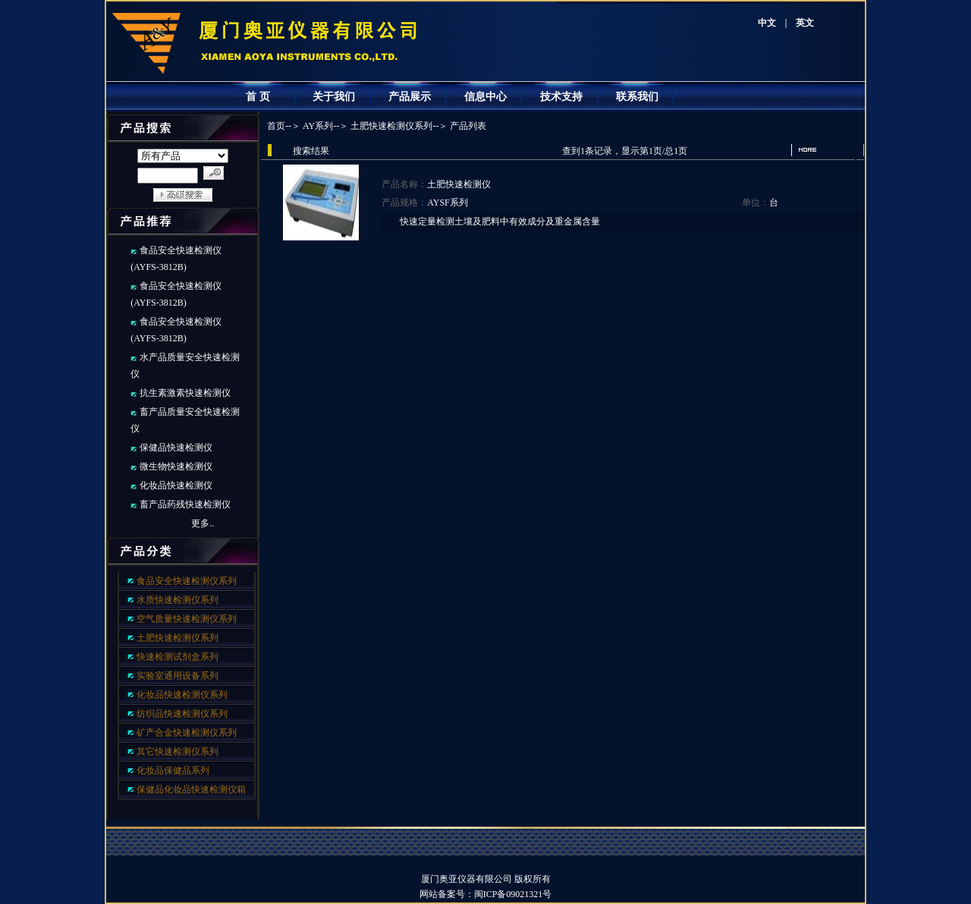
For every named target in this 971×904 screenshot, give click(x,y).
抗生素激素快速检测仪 (185, 393)
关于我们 (334, 96)
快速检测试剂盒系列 (177, 656)
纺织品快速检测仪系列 (182, 713)
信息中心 (485, 96)
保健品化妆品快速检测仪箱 (191, 789)
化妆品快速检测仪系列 (182, 694)
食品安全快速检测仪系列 (187, 581)
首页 (276, 126)
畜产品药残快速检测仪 (185, 504)
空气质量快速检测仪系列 (187, 619)
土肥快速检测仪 (459, 184)
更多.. (202, 523)
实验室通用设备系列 (177, 675)
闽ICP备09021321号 (522, 894)
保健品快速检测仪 (176, 447)
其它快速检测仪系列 (177, 751)
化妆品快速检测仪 (176, 485)
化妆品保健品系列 (173, 770)
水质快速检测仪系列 (177, 600)
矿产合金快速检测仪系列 (187, 732)
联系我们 (637, 96)
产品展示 (409, 96)
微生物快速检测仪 (176, 466)
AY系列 (318, 126)
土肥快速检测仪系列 (177, 637)
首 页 (258, 96)
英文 (805, 22)
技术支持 (561, 96)
